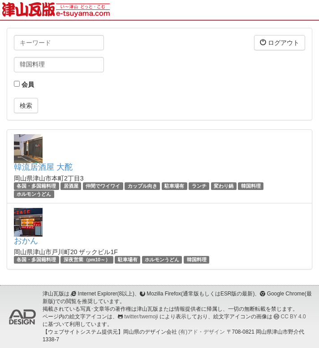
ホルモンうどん (34, 194)
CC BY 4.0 (293, 316)
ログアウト (279, 42)
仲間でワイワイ (103, 186)
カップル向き (142, 186)
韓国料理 (251, 186)
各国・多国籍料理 (36, 186)
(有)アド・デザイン (201, 332)
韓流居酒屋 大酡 (43, 167)
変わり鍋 (223, 186)
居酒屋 (71, 186)
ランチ (199, 186)
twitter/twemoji (141, 316)
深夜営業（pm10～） (87, 259)
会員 (24, 84)
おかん (26, 240)
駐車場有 (174, 186)
